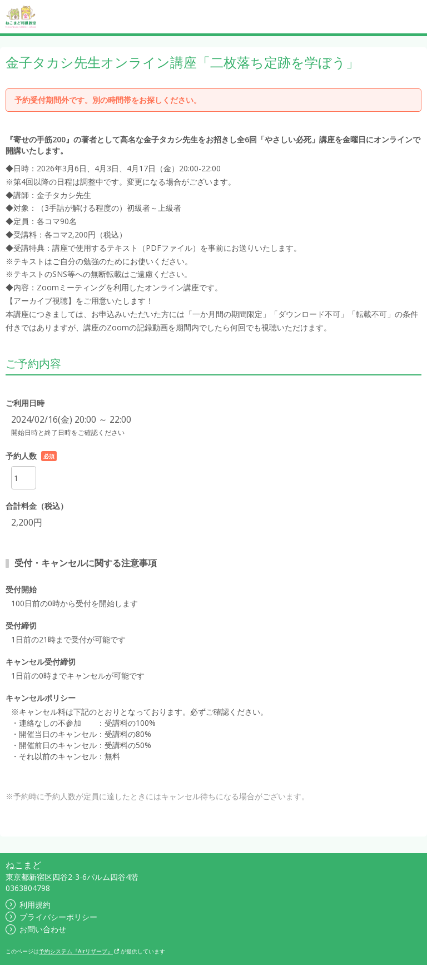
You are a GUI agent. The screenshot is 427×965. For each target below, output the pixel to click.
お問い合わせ (36, 929)
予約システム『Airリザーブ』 (79, 951)
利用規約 (28, 904)
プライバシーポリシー (51, 917)
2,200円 (26, 522)
